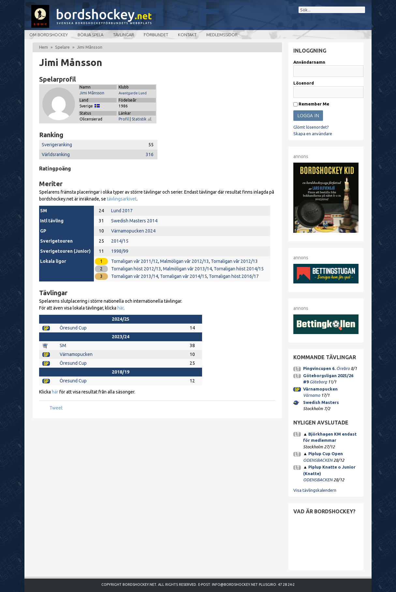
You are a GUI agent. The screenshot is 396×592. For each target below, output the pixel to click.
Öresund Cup (73, 327)
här (120, 308)
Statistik (142, 119)
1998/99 (119, 251)
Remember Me (311, 104)
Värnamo (311, 395)
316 (150, 154)
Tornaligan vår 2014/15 (183, 276)
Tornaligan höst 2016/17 (234, 276)
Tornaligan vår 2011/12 (134, 261)
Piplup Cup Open (325, 453)
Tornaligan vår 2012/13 (234, 261)
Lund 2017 (122, 210)
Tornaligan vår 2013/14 (134, 276)
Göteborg (318, 381)
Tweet (56, 407)
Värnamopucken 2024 (133, 230)
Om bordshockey (48, 34)
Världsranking (56, 154)
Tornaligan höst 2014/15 (239, 268)
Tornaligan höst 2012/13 (136, 268)
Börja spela (90, 34)
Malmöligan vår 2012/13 (184, 261)
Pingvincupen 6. (319, 368)
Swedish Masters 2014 (134, 220)
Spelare (62, 47)
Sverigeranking (57, 144)
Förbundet (156, 34)
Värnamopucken (76, 354)
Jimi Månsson (92, 93)
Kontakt (187, 34)
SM (63, 345)
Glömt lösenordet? (311, 127)
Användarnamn (309, 62)
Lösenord (303, 83)
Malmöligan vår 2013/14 (187, 268)
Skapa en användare (312, 133)
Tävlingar (123, 34)
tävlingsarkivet (122, 198)
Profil (124, 119)
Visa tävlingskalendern (314, 490)
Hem (43, 47)
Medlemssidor (222, 34)
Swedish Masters (321, 402)
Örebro (343, 368)
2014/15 (119, 241)
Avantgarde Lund (133, 93)
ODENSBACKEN (317, 460)
